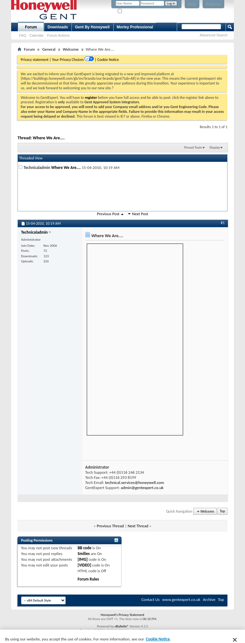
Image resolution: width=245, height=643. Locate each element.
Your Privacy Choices (68, 59)
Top (222, 511)
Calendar (36, 35)
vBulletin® (122, 626)
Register (213, 4)
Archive (209, 599)
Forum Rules (88, 579)
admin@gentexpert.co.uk (142, 487)
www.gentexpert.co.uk (181, 599)
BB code (84, 547)
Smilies (84, 553)
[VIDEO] (84, 565)
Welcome (71, 49)
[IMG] (83, 559)
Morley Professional (135, 27)
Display (215, 147)
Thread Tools (193, 147)
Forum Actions (58, 35)
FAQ (22, 35)
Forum (31, 27)
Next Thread (138, 525)
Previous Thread (110, 525)
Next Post (140, 213)
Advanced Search (213, 35)
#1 (223, 223)
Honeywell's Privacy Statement (122, 615)
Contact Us (150, 599)
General (48, 49)
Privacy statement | (36, 59)
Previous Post (108, 213)
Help (192, 4)
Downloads (58, 27)
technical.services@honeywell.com (134, 482)
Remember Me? (131, 11)
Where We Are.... (49, 138)
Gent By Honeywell (92, 27)
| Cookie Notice (107, 59)
